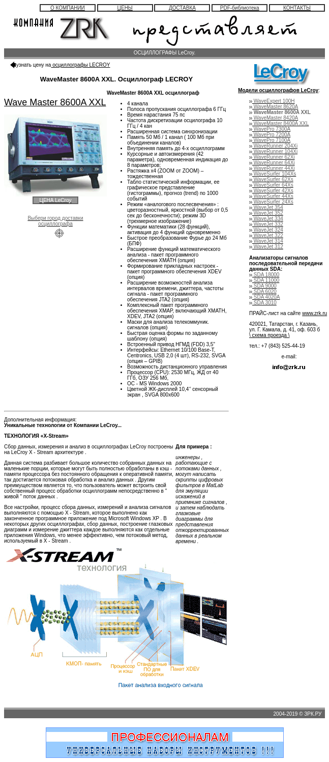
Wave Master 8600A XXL (55, 102)
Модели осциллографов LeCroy (278, 90)
